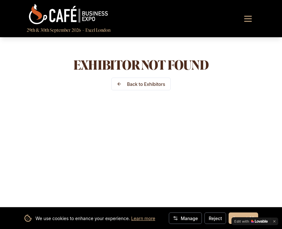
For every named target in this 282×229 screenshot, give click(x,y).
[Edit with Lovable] (251, 221)
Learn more (143, 218)
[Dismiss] (274, 221)
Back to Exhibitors (141, 84)
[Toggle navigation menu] (248, 18)
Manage (185, 218)
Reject (215, 218)
